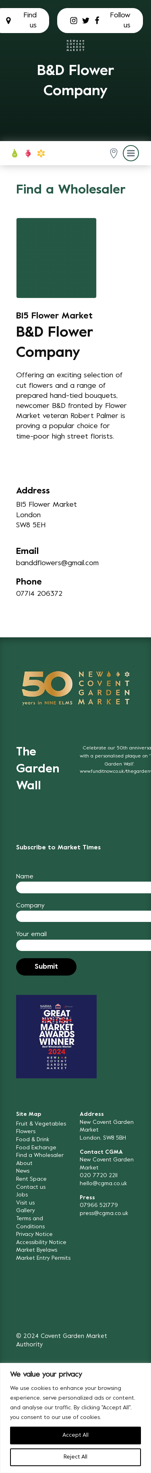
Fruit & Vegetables (41, 1124)
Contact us (31, 1187)
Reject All (75, 1457)
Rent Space (31, 1179)
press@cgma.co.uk (104, 1213)
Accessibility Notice (41, 1242)
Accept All (75, 1435)
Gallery (25, 1210)
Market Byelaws (36, 1250)
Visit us (25, 1203)
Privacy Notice (34, 1234)
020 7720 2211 (99, 1175)
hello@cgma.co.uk (103, 1183)
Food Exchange (36, 1148)
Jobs (22, 1195)
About (24, 1163)
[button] (114, 153)
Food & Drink (32, 1139)
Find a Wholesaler (40, 1155)
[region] (75, 1418)
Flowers (25, 1131)
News (22, 1171)
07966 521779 (99, 1205)
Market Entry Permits (43, 1258)
